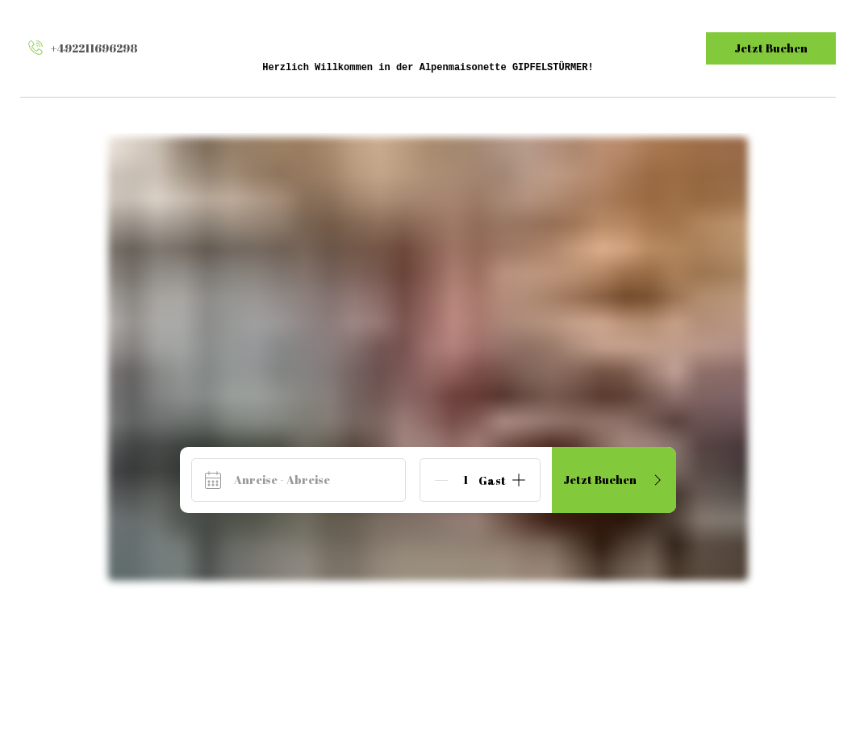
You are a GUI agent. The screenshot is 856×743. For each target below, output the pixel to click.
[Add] (518, 480)
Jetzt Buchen (771, 48)
